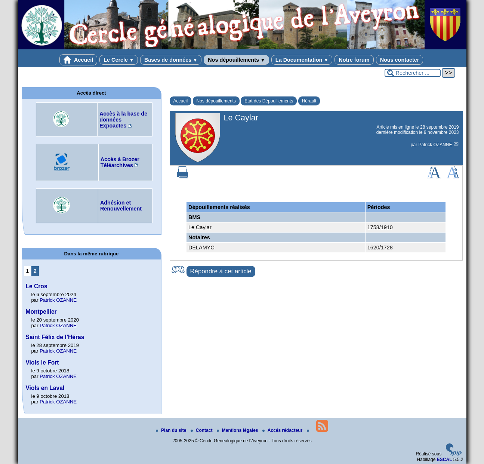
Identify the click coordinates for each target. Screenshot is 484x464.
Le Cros (36, 286)
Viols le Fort (42, 362)
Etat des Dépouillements (268, 101)
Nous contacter (399, 60)
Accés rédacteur (283, 430)
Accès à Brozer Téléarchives (120, 162)
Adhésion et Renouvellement (121, 206)
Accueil (78, 60)
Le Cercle (119, 60)
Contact (202, 430)
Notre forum (354, 60)
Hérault (309, 101)
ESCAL (444, 459)
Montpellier (41, 311)
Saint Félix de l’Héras (55, 337)
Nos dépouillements (236, 60)
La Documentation (301, 60)
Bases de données (170, 60)
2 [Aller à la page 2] (35, 271)
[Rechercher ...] (413, 73)
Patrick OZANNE (435, 144)
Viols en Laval (45, 388)
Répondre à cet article (221, 271)
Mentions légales (238, 430)
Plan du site (172, 430)
